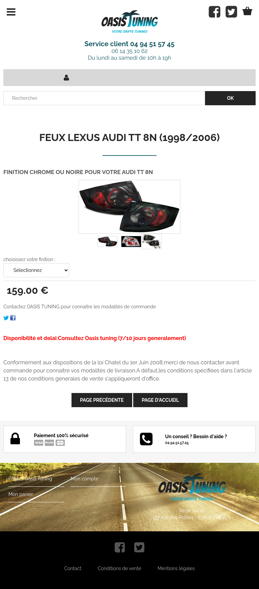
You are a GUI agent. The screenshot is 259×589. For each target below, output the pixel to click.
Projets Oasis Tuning (30, 478)
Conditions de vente (119, 568)
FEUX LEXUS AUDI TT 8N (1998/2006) (129, 137)
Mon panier (20, 494)
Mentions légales (176, 568)
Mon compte (84, 478)
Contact (73, 568)
